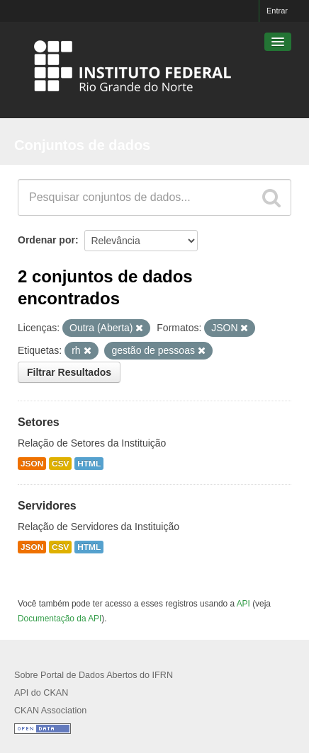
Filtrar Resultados (69, 372)
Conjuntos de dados (82, 145)
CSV (60, 464)
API (243, 604)
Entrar (277, 10)
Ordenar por (46, 240)
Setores (39, 422)
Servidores (47, 506)
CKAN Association (50, 710)
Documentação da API (59, 618)
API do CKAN (41, 693)
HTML (89, 464)
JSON (32, 464)
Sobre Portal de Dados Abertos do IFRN (93, 675)
